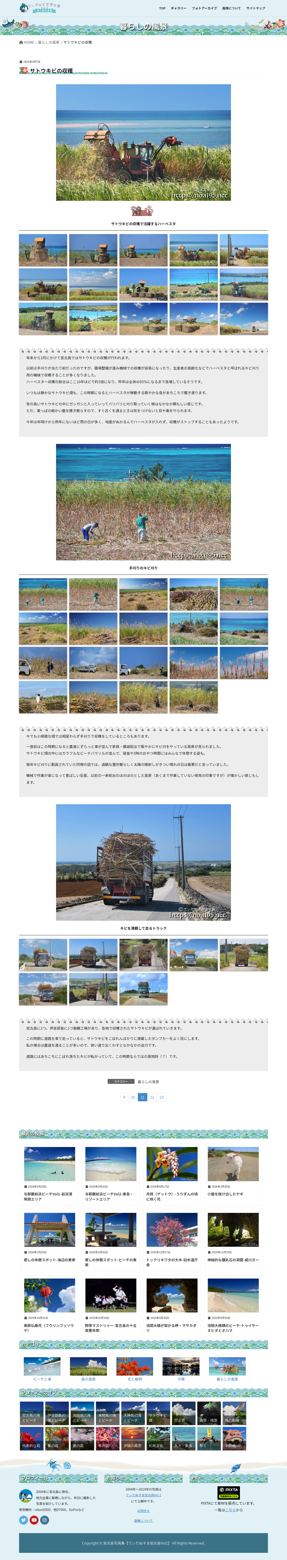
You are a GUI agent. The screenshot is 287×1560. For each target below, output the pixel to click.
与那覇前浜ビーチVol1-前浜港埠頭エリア (48, 1196)
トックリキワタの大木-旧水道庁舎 (172, 1262)
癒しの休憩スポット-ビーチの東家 (111, 1262)
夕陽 (181, 1379)
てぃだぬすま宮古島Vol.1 (143, 1495)
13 (162, 1097)
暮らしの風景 (148, 1081)
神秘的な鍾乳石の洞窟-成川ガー (233, 1259)
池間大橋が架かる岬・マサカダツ (171, 1328)
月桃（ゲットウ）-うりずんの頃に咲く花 (172, 1196)
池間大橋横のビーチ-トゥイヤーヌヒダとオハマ (233, 1328)
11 (143, 1097)
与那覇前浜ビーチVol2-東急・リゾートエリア (109, 1196)
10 (133, 1097)
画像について (143, 1520)
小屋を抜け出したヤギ (225, 1194)
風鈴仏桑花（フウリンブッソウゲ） (49, 1328)
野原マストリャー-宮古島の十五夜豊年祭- (111, 1328)
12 (152, 1097)
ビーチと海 (42, 1379)
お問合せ (143, 1510)
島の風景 (88, 1379)
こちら (230, 1509)
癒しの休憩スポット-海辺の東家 (49, 1259)
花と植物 (135, 1379)
